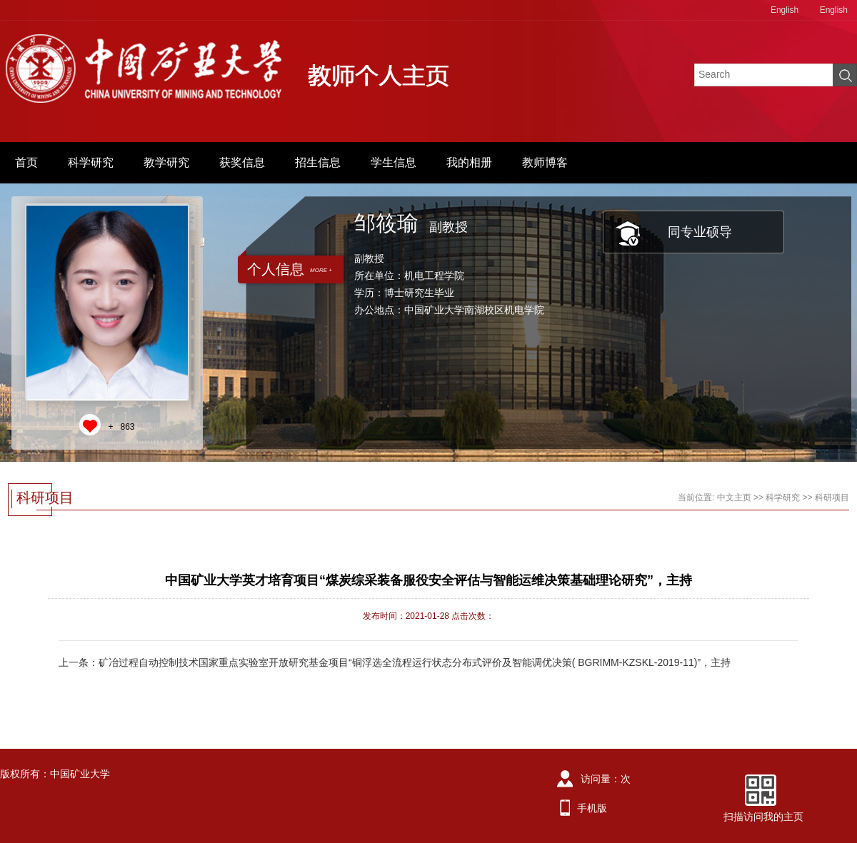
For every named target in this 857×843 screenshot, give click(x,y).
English (784, 10)
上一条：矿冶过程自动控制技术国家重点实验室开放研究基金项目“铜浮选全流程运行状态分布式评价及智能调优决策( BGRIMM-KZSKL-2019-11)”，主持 (395, 662)
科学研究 (91, 162)
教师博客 (545, 162)
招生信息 (318, 162)
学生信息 (393, 162)
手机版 (592, 808)
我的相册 (469, 162)
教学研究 (166, 162)
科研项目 (832, 498)
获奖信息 (242, 162)
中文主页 (734, 498)
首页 (26, 162)
